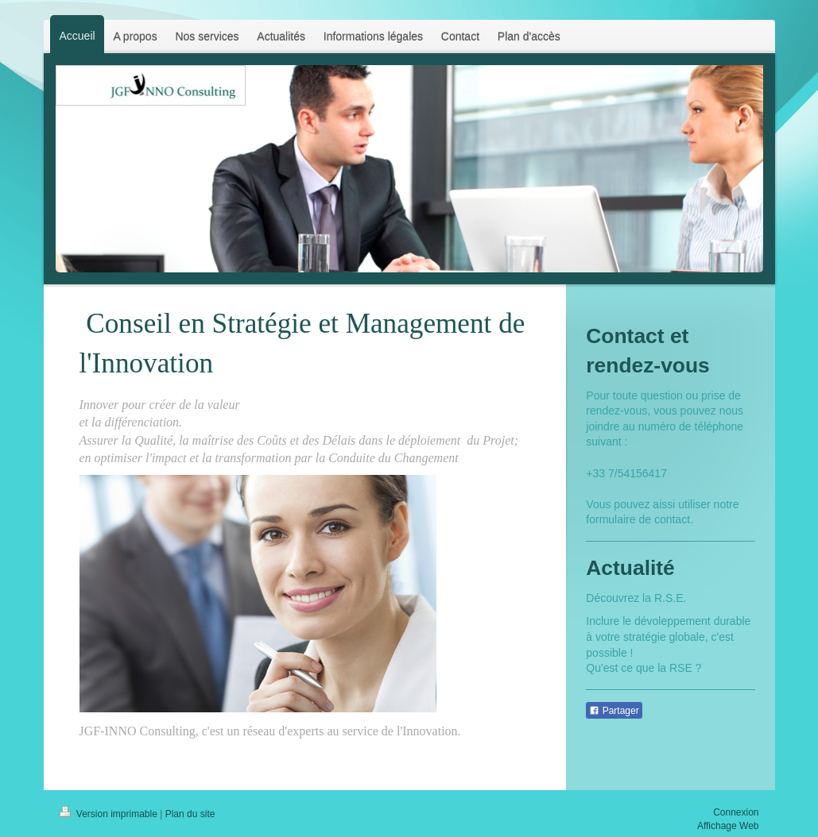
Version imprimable (110, 814)
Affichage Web (728, 825)
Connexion (735, 812)
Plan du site (190, 814)
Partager (613, 710)
